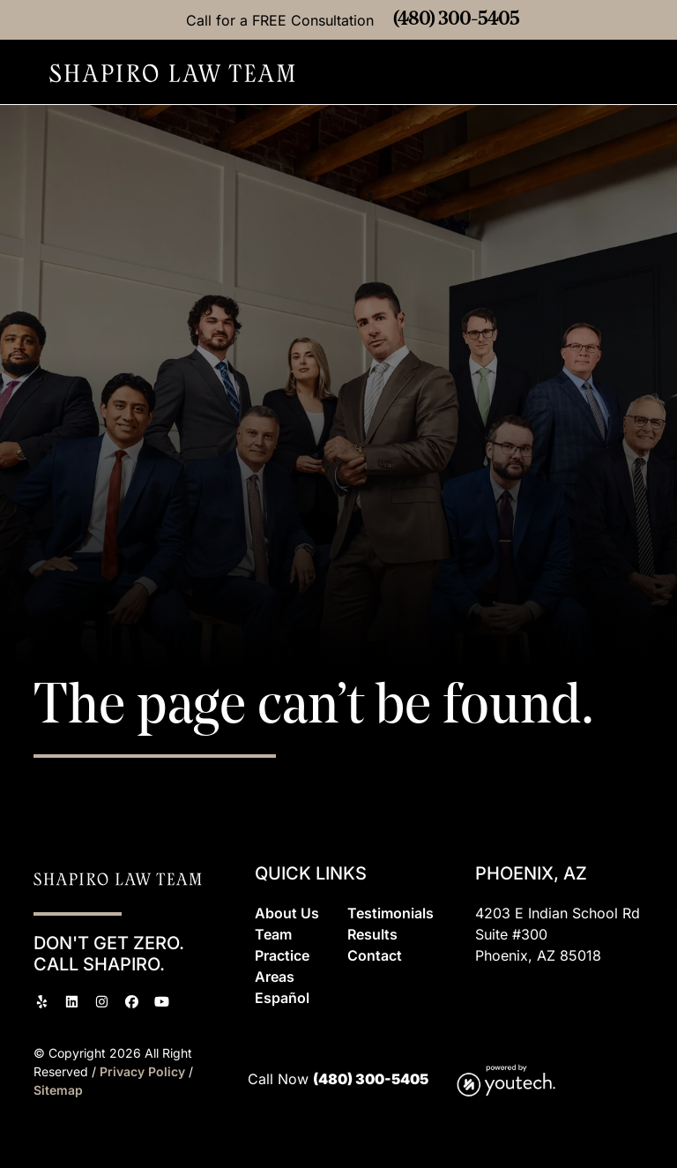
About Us (287, 913)
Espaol (282, 998)
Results (372, 934)
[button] (639, 72)
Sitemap (58, 1089)
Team (273, 934)
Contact (374, 955)
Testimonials (390, 913)
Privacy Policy (144, 1071)
